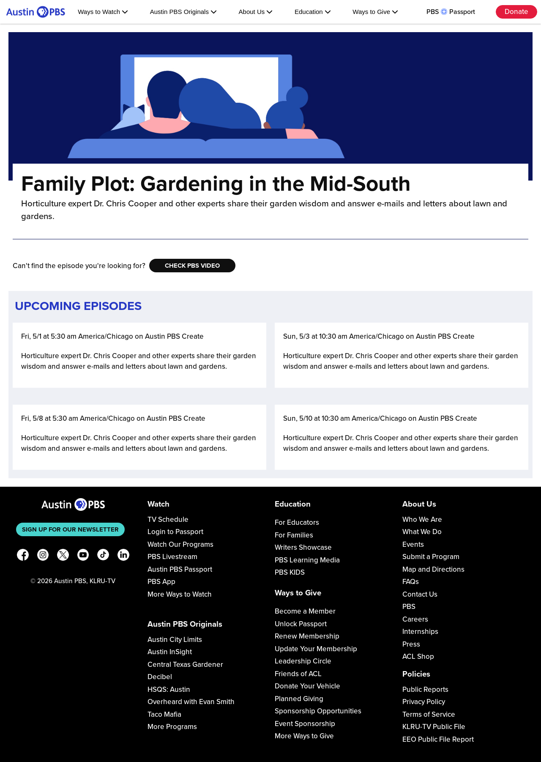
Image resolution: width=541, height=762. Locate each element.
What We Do (422, 531)
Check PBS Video (192, 265)
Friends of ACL (298, 673)
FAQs (410, 581)
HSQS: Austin (169, 689)
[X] (63, 556)
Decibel (160, 676)
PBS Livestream (172, 556)
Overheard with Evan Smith (191, 701)
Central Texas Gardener (185, 664)
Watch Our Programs (180, 544)
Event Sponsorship (305, 723)
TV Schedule (168, 519)
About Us (256, 11)
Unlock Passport (301, 623)
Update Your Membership (316, 648)
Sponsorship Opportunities (318, 711)
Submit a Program (430, 556)
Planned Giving (299, 698)
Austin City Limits (175, 639)
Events (413, 544)
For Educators (297, 522)
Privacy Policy (423, 701)
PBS (408, 606)
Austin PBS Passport (180, 569)
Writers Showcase (303, 547)
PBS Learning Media (307, 560)
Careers (415, 619)
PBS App (161, 581)
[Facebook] (23, 556)
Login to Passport (175, 531)
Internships (420, 631)
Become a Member (305, 611)
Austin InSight (170, 651)
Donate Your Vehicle (307, 686)
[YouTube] (83, 556)
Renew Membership (307, 636)
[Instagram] (43, 556)
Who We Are (422, 519)
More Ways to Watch (180, 594)
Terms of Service (428, 714)
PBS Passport (450, 12)
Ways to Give (375, 11)
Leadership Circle (303, 661)
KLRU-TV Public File (433, 726)
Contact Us (419, 594)
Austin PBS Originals (183, 11)
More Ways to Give (304, 736)
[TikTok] (103, 556)
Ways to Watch (103, 11)
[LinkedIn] (123, 556)
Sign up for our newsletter (70, 529)
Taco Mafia (164, 714)
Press (411, 644)
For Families (294, 535)
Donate (516, 11)
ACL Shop (418, 656)
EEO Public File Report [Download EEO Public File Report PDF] (438, 739)
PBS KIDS (290, 572)
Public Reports (425, 689)
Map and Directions (433, 569)
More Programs (172, 726)
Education (313, 11)
